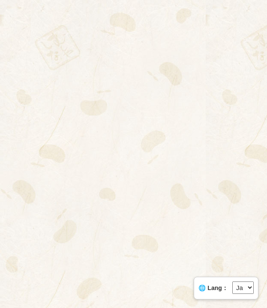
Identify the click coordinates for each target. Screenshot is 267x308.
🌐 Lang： (213, 287)
